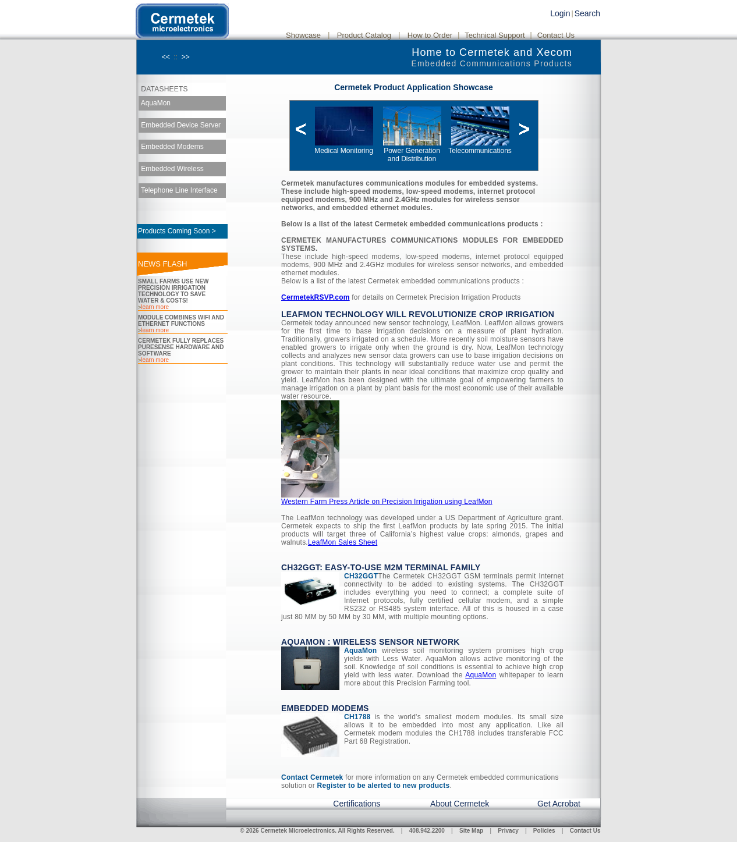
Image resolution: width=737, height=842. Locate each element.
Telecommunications (480, 147)
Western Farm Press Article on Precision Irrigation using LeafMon (386, 502)
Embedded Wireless (171, 168)
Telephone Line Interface (178, 190)
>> (186, 57)
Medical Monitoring (343, 147)
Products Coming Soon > (177, 231)
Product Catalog (364, 35)
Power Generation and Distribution (412, 151)
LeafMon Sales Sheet (342, 542)
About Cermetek (459, 803)
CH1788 (357, 717)
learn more (155, 307)
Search (587, 13)
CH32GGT (361, 576)
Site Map (471, 830)
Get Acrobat (558, 803)
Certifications (356, 803)
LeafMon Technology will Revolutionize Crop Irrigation (417, 314)
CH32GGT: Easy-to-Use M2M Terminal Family (380, 567)
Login (560, 13)
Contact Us (556, 35)
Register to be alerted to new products (383, 785)
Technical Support (495, 35)
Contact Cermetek (312, 777)
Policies (544, 830)
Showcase (303, 35)
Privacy (508, 830)
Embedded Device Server (180, 124)
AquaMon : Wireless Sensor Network (370, 641)
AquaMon (155, 103)
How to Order (430, 35)
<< (166, 57)
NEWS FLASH (162, 264)
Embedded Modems (171, 147)
